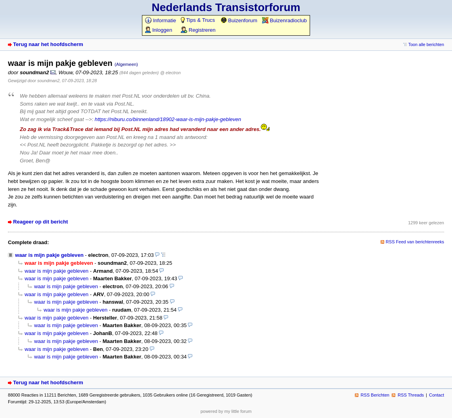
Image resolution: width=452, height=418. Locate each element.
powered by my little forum (226, 411)
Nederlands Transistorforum (226, 7)
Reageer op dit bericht (40, 222)
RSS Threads (411, 395)
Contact (436, 395)
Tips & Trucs (198, 20)
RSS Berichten (375, 395)
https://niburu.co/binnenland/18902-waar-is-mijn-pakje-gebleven (168, 119)
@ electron (170, 72)
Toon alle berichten (426, 44)
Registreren (198, 30)
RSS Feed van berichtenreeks (415, 241)
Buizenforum (238, 20)
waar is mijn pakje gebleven (49, 255)
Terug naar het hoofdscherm (48, 44)
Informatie (160, 20)
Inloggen (158, 30)
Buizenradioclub (284, 20)
